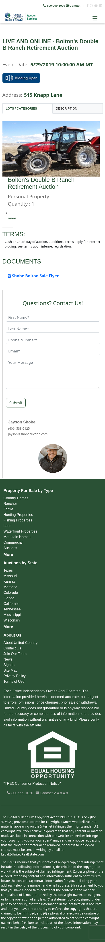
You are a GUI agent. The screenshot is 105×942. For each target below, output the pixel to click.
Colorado (11, 592)
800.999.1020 (20, 793)
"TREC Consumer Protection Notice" (32, 783)
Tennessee (12, 609)
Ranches (11, 503)
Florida (9, 598)
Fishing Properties (18, 520)
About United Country (21, 643)
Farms (9, 509)
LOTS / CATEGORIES (21, 108)
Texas (8, 570)
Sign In (9, 665)
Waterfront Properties (20, 531)
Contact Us (12, 648)
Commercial (13, 542)
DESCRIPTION (66, 108)
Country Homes (16, 498)
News (8, 659)
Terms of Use (14, 681)
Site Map (11, 670)
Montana (10, 587)
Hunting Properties (18, 515)
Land (8, 526)
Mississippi (12, 615)
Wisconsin (12, 620)
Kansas (9, 581)
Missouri (10, 576)
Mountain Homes (17, 537)
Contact (73, 5)
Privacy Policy (15, 676)
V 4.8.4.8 (61, 793)
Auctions (10, 548)
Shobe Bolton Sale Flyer (33, 275)
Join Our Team (15, 654)
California (11, 604)
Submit (15, 402)
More (8, 554)
